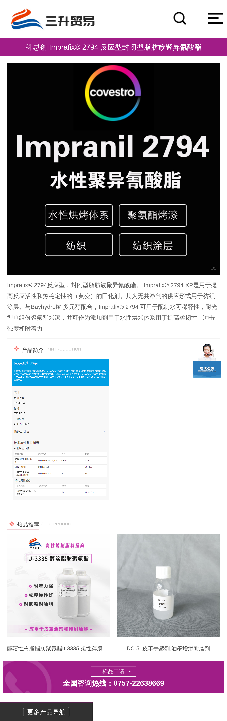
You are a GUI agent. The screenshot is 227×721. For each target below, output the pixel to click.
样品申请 (113, 671)
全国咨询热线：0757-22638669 (113, 683)
